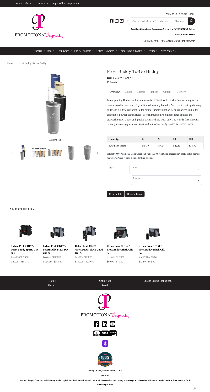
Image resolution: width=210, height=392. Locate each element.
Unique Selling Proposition (65, 3)
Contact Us (42, 3)
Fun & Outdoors (82, 50)
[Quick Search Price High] (180, 21)
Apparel (38, 50)
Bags (49, 50)
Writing (151, 50)
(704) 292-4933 (151, 40)
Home (19, 3)
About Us (30, 3)
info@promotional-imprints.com (178, 40)
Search (105, 285)
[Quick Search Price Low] (165, 21)
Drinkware (63, 50)
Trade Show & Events (130, 50)
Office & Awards (105, 50)
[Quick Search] (142, 21)
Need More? (167, 50)
